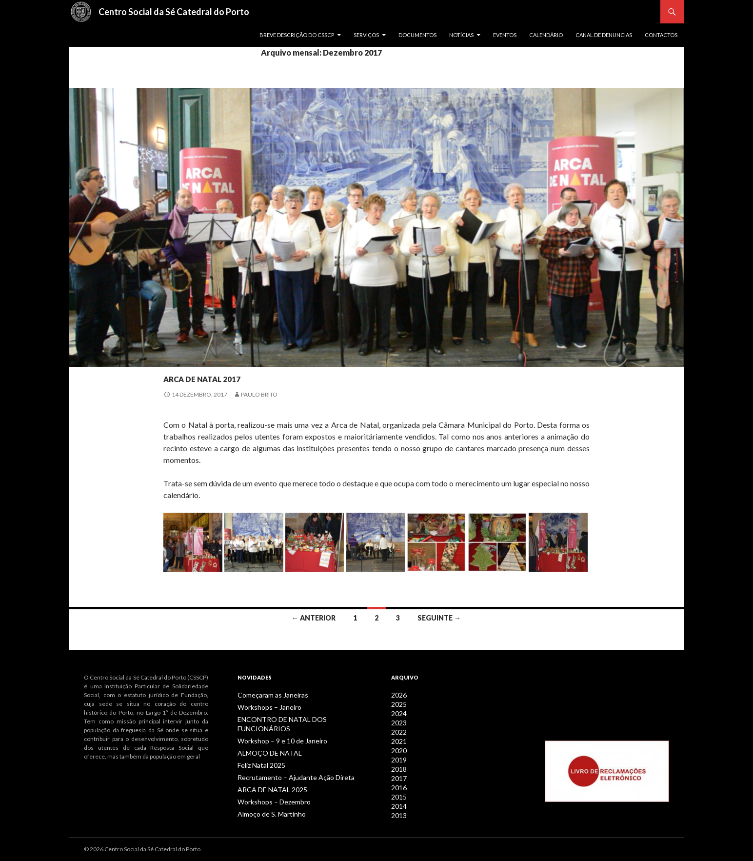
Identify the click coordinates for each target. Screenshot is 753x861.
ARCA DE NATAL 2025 (266, 777)
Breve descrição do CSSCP (296, 35)
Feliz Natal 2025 (258, 753)
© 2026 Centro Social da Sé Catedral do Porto (142, 849)
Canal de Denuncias (603, 35)
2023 (398, 721)
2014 (398, 800)
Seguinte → (439, 618)
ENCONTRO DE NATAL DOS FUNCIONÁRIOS (296, 718)
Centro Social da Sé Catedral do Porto (174, 11)
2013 (398, 809)
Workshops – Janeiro (265, 706)
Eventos (504, 35)
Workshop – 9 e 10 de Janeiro (276, 730)
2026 (398, 695)
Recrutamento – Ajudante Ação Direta (287, 765)
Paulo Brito (259, 394)
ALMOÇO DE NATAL (264, 741)
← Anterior (314, 618)
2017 (398, 774)
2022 (398, 730)
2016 (398, 782)
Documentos (417, 35)
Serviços (366, 35)
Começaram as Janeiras (269, 695)
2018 (398, 765)
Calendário (546, 35)
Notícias (461, 35)
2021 (398, 738)
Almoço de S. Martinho (267, 800)
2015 (398, 791)
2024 (398, 712)
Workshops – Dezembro (269, 788)
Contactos (661, 35)
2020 (398, 747)
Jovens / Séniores (192, 358)
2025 (398, 703)
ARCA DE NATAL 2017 (241, 375)
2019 (398, 756)
